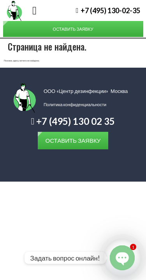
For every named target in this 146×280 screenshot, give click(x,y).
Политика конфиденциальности (75, 104)
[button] (34, 10)
